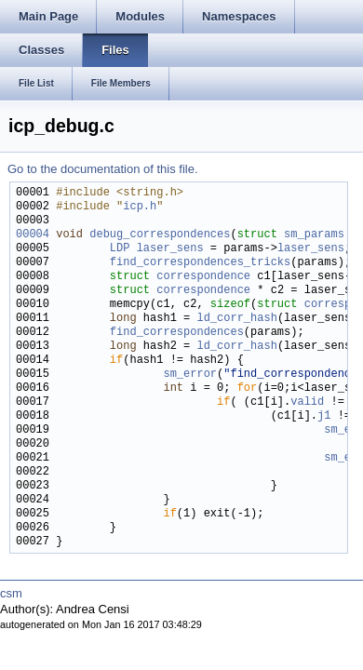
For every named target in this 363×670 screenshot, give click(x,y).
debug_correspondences (159, 235)
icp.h (139, 207)
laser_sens (170, 249)
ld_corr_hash (236, 319)
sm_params (314, 235)
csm (11, 593)
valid (307, 402)
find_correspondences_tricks (200, 263)
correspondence (203, 277)
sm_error (190, 374)
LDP (120, 249)
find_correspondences (177, 333)
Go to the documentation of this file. (102, 169)
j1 (323, 416)
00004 (32, 235)
